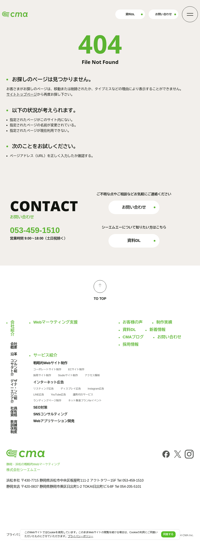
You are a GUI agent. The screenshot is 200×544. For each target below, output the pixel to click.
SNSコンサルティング (50, 414)
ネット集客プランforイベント (85, 400)
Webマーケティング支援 (55, 322)
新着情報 (157, 330)
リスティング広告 (43, 388)
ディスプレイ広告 (71, 388)
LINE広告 (38, 394)
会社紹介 (11, 328)
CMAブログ (133, 337)
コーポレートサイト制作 (47, 369)
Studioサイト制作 (68, 375)
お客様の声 (133, 322)
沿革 (13, 354)
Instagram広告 (96, 388)
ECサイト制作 (76, 369)
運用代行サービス (83, 394)
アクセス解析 (92, 375)
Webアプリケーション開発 (53, 421)
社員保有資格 (13, 412)
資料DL (130, 14)
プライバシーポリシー (80, 536)
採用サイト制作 (42, 375)
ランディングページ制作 (47, 400)
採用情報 (131, 345)
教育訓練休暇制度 (13, 427)
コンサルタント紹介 (13, 367)
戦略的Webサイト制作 (50, 363)
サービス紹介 (45, 355)
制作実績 (164, 322)
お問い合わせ (163, 14)
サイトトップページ (21, 94)
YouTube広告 (58, 394)
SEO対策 (40, 407)
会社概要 (13, 345)
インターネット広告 (48, 382)
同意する (168, 534)
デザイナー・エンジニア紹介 (13, 391)
